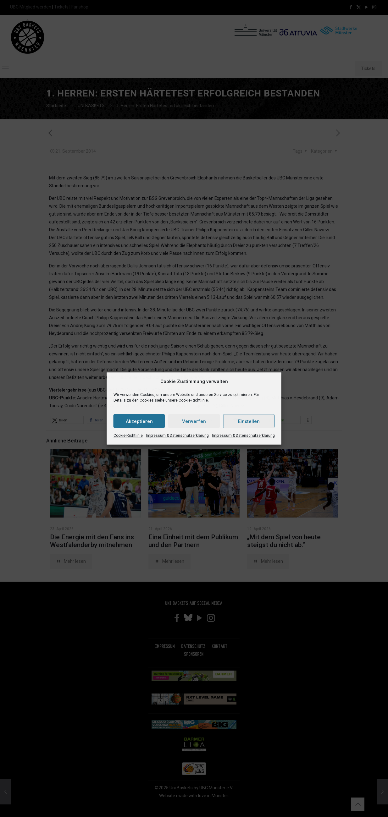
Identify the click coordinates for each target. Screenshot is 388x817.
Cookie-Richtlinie (128, 435)
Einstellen (249, 421)
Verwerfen (194, 421)
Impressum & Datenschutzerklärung (177, 435)
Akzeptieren (139, 421)
